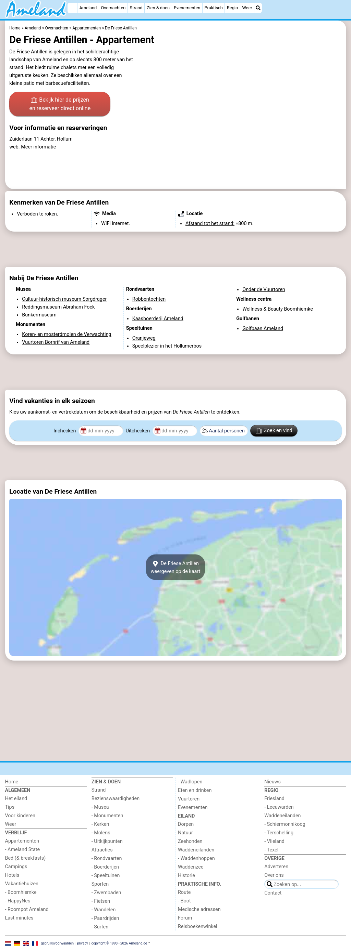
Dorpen (186, 824)
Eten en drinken (194, 790)
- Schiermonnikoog (284, 824)
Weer (247, 7)
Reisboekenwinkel (197, 926)
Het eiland (16, 799)
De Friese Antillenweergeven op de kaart (176, 567)
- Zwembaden (106, 893)
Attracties (102, 850)
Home (12, 782)
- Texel (271, 850)
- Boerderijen (105, 867)
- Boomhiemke (21, 892)
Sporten (100, 884)
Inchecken (65, 431)
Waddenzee (190, 867)
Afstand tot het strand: (209, 223)
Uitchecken (138, 431)
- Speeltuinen (106, 875)
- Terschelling (278, 833)
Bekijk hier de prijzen (59, 104)
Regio (232, 7)
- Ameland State (22, 849)
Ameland (88, 7)
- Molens (101, 833)
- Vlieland (274, 841)
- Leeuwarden (279, 807)
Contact (272, 893)
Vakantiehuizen (22, 884)
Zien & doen (158, 7)
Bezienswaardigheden (116, 799)
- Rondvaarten (107, 858)
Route (184, 892)
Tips (10, 807)
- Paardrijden (105, 918)
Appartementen (22, 841)
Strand (136, 7)
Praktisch (214, 7)
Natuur (185, 833)
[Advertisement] (175, 249)
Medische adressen (199, 909)
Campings (16, 867)
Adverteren (276, 867)
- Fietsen (101, 901)
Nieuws (272, 782)
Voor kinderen (20, 816)
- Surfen (100, 927)
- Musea (100, 807)
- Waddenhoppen (196, 858)
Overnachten (113, 7)
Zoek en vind (274, 431)
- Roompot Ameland (27, 909)
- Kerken (100, 824)
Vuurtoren (188, 799)
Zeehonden (190, 841)
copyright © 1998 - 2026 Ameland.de (119, 943)
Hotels (12, 875)
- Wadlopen (190, 782)
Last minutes (19, 918)
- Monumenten (107, 816)
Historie (186, 875)
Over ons (273, 875)
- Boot (184, 901)
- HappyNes (18, 901)
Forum (185, 918)
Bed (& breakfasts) (25, 858)
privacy (82, 943)
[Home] (72, 8)
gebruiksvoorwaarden (57, 943)
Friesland (274, 799)
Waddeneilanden (196, 850)
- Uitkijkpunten (107, 841)
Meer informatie (38, 147)
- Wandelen (104, 910)
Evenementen (187, 7)
